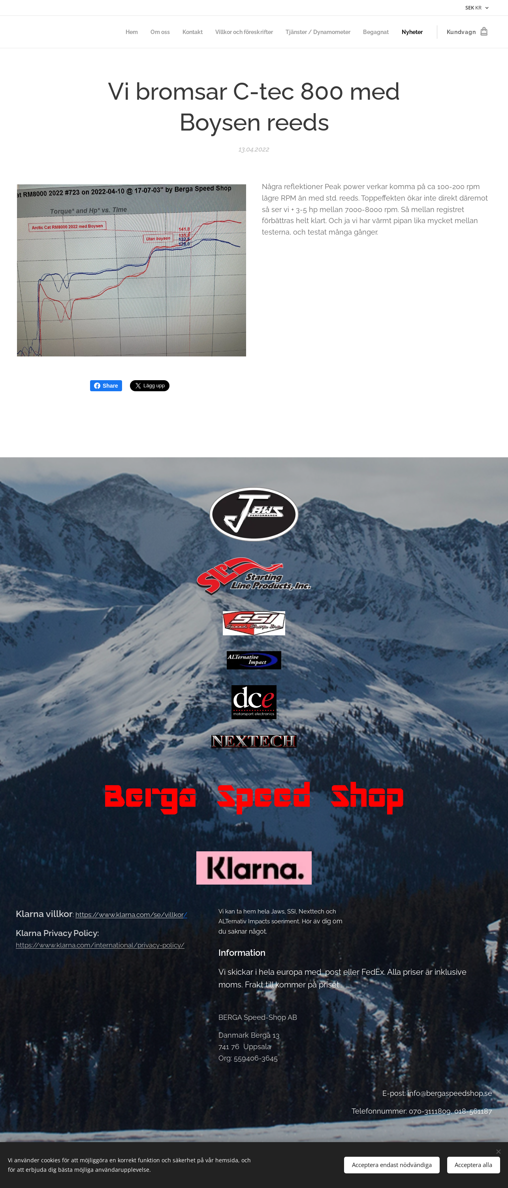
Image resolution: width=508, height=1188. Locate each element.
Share (106, 386)
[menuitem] (113, 32)
